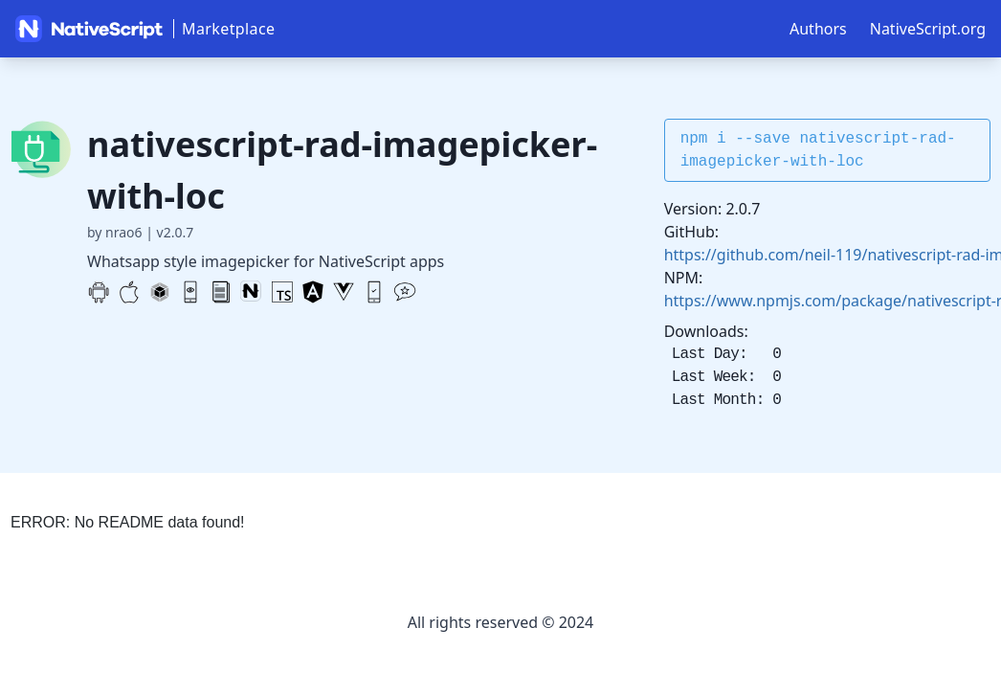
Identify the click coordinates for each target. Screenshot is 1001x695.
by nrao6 (115, 232)
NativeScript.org (928, 28)
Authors (818, 28)
